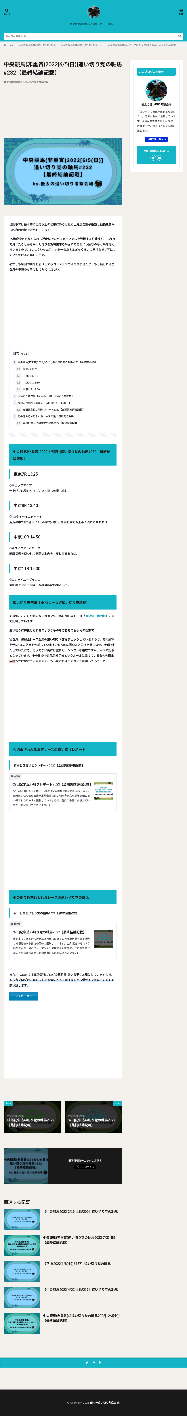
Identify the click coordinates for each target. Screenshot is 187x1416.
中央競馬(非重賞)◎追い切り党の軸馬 (37, 45)
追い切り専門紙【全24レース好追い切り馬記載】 (43, 396)
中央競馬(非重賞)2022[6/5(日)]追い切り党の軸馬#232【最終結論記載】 (143, 45)
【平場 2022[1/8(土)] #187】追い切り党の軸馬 (77, 1264)
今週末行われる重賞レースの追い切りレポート (42, 402)
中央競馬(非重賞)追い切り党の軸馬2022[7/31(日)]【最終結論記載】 (79, 1239)
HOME (10, 45)
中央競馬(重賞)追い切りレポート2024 (91, 24)
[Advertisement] (63, 110)
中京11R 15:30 (28, 389)
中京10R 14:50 (28, 382)
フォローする (24, 996)
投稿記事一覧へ (155, 139)
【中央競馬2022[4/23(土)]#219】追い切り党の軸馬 (80, 1290)
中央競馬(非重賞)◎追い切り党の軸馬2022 (82, 45)
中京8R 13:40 (27, 375)
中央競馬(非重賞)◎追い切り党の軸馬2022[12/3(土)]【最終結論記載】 (81, 1318)
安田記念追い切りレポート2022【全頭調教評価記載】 (50, 409)
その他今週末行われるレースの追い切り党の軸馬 (43, 416)
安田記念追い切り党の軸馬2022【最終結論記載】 (48, 423)
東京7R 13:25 (27, 369)
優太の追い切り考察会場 (104, 1402)
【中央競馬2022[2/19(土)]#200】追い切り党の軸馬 (80, 1212)
